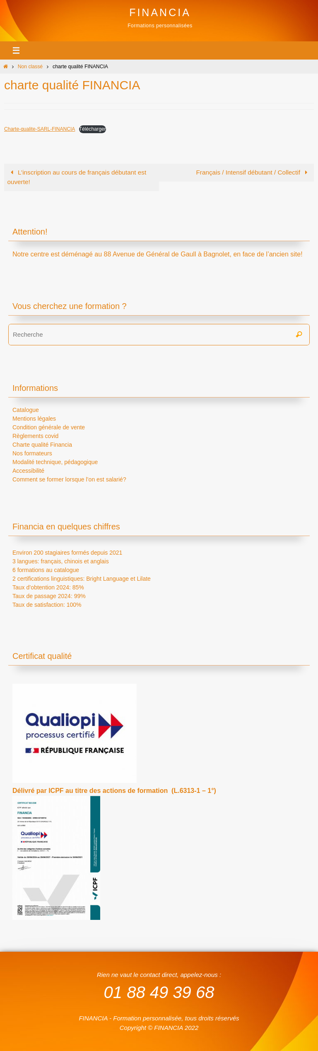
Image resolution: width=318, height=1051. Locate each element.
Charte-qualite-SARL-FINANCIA (40, 129)
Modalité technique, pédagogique (55, 462)
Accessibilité (28, 470)
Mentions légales (34, 418)
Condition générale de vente (48, 427)
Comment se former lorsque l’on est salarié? (69, 479)
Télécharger (93, 129)
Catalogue (25, 410)
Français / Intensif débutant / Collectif (253, 172)
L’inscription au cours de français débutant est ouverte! (76, 177)
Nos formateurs (32, 453)
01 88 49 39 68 (159, 992)
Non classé (30, 66)
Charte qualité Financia (42, 444)
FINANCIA (160, 12)
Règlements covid (35, 436)
